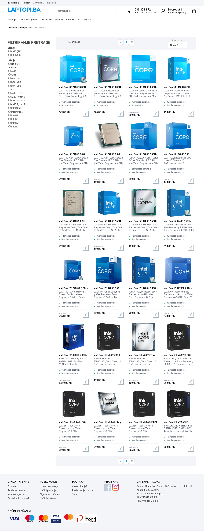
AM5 (12, 74)
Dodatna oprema (29, 19)
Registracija (181, 12)
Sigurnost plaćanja (50, 494)
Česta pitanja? (79, 486)
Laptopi (12, 19)
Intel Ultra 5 (15, 108)
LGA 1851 (15, 78)
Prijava (171, 12)
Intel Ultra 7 (15, 111)
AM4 (12, 71)
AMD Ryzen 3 (16, 93)
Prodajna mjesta (16, 490)
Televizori (25, 2)
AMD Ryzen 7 (16, 100)
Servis (75, 494)
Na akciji (14, 63)
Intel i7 (13, 123)
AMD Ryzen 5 (16, 96)
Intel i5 (13, 119)
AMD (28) (14, 51)
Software (46, 19)
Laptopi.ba (13, 2)
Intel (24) (14, 55)
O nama (12, 486)
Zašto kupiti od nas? (18, 498)
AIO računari (84, 19)
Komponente (26, 27)
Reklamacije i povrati (83, 490)
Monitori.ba (38, 2)
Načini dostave (48, 498)
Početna (13, 27)
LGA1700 (14, 86)
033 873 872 (143, 9)
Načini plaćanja (48, 490)
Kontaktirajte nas (17, 494)
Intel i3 (13, 115)
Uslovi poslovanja (49, 486)
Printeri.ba (51, 2)
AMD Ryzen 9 (16, 104)
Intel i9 (13, 126)
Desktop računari (64, 19)
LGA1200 (14, 82)
